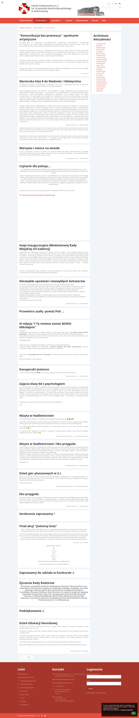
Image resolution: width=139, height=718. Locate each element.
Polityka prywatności (27, 688)
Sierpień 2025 (100, 63)
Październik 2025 (101, 59)
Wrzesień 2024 (101, 85)
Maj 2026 (99, 46)
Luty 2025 (99, 75)
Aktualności (50, 28)
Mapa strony (25, 694)
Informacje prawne (27, 684)
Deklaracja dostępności (28, 681)
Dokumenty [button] (56, 21)
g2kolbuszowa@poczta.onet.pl (65, 679)
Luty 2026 (99, 52)
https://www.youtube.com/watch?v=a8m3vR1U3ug (37, 195)
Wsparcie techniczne (27, 677)
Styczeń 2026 (100, 54)
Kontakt (23, 701)
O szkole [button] (69, 21)
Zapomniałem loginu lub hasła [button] (96, 693)
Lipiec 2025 (99, 65)
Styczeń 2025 (100, 77)
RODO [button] (104, 21)
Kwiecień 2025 (100, 71)
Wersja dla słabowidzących (27, 716)
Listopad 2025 (100, 57)
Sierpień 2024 (100, 87)
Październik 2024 (101, 83)
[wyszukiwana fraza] (109, 7)
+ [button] (109, 4)
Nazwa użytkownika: (93, 674)
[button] (119, 3)
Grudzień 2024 (101, 79)
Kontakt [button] (94, 21)
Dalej (29, 657)
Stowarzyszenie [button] (81, 21)
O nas (22, 698)
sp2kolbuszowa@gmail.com (64, 683)
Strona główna (25, 28)
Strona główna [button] (25, 21)
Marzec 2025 (100, 73)
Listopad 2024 (100, 81)
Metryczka (24, 691)
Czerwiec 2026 (100, 44)
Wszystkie (99, 91)
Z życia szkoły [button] (41, 21)
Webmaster (24, 674)
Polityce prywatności (127, 710)
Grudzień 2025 (101, 55)
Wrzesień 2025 (101, 61)
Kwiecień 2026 (100, 48)
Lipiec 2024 (99, 89)
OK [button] (133, 713)
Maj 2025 (99, 69)
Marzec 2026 (100, 50)
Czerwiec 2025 (100, 67)
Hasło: (89, 681)
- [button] (112, 4)
